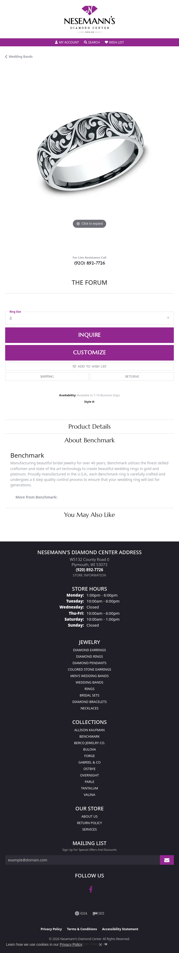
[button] (67, 42)
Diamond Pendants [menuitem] (90, 663)
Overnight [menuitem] (89, 775)
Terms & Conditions (82, 929)
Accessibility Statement (120, 929)
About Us (89, 816)
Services (89, 829)
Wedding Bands (21, 56)
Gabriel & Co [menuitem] (90, 762)
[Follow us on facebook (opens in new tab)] (91, 889)
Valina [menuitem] (89, 794)
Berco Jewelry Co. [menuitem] (89, 743)
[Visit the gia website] (81, 913)
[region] (89, 159)
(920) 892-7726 (89, 263)
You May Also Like (89, 515)
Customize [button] (89, 352)
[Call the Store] (89, 569)
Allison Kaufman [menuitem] (89, 730)
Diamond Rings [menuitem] (89, 656)
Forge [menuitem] (89, 755)
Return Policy (89, 822)
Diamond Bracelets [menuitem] (89, 701)
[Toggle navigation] (9, 31)
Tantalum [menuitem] (89, 788)
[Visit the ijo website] (98, 913)
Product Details (89, 426)
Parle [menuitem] (89, 781)
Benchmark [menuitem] (89, 736)
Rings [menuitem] (89, 688)
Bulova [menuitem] (89, 749)
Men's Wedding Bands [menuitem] (89, 675)
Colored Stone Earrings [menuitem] (89, 669)
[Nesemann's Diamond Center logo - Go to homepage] (89, 19)
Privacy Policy (51, 929)
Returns (132, 376)
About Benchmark (90, 440)
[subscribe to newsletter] (167, 860)
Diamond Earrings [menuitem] (89, 650)
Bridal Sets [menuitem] (89, 695)
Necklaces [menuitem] (90, 708)
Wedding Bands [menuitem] (89, 682)
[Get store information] (89, 575)
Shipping (47, 376)
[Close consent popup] (100, 944)
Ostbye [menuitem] (89, 768)
